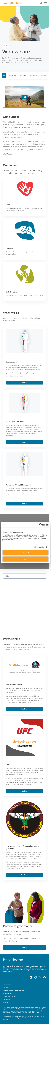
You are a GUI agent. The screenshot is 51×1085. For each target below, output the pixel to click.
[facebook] (44, 978)
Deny (26, 559)
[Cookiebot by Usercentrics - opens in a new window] (39, 524)
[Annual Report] (4, 75)
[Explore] (24, 383)
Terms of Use (7, 994)
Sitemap (6, 1002)
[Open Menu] (45, 3)
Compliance (7, 985)
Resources (6, 1000)
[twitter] (40, 978)
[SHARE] (6, 45)
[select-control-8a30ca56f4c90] (24, 576)
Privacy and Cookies (9, 997)
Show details (39, 547)
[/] (13, 961)
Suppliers (6, 988)
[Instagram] (35, 978)
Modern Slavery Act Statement (13, 991)
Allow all (25, 553)
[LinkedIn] (31, 978)
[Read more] (24, 709)
